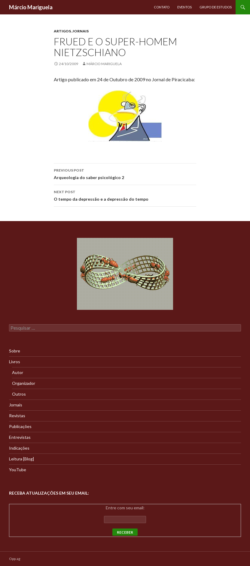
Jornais (80, 31)
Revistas (17, 415)
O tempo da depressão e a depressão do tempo (125, 195)
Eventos (184, 7)
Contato (161, 7)
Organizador (23, 383)
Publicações (20, 426)
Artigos (62, 31)
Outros (19, 394)
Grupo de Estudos (216, 7)
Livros (14, 361)
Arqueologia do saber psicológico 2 (125, 173)
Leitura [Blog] (21, 458)
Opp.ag (14, 558)
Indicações (19, 448)
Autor (17, 372)
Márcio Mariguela (31, 7)
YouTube (17, 469)
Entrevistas (20, 437)
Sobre (14, 350)
